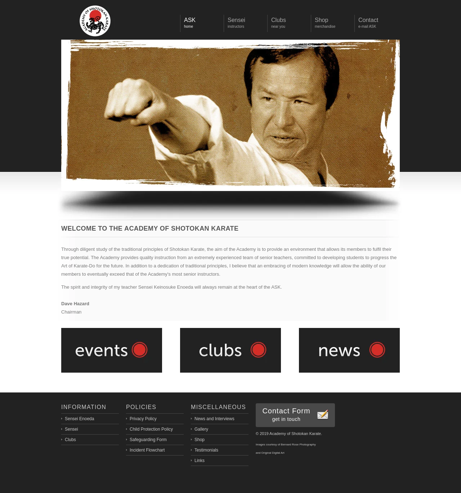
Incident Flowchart (147, 450)
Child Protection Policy (151, 429)
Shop (199, 439)
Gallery (201, 429)
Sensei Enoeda (79, 418)
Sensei (71, 429)
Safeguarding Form (148, 439)
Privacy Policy (143, 418)
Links (199, 460)
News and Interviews (214, 418)
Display (95, 21)
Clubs (70, 439)
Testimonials (206, 450)
